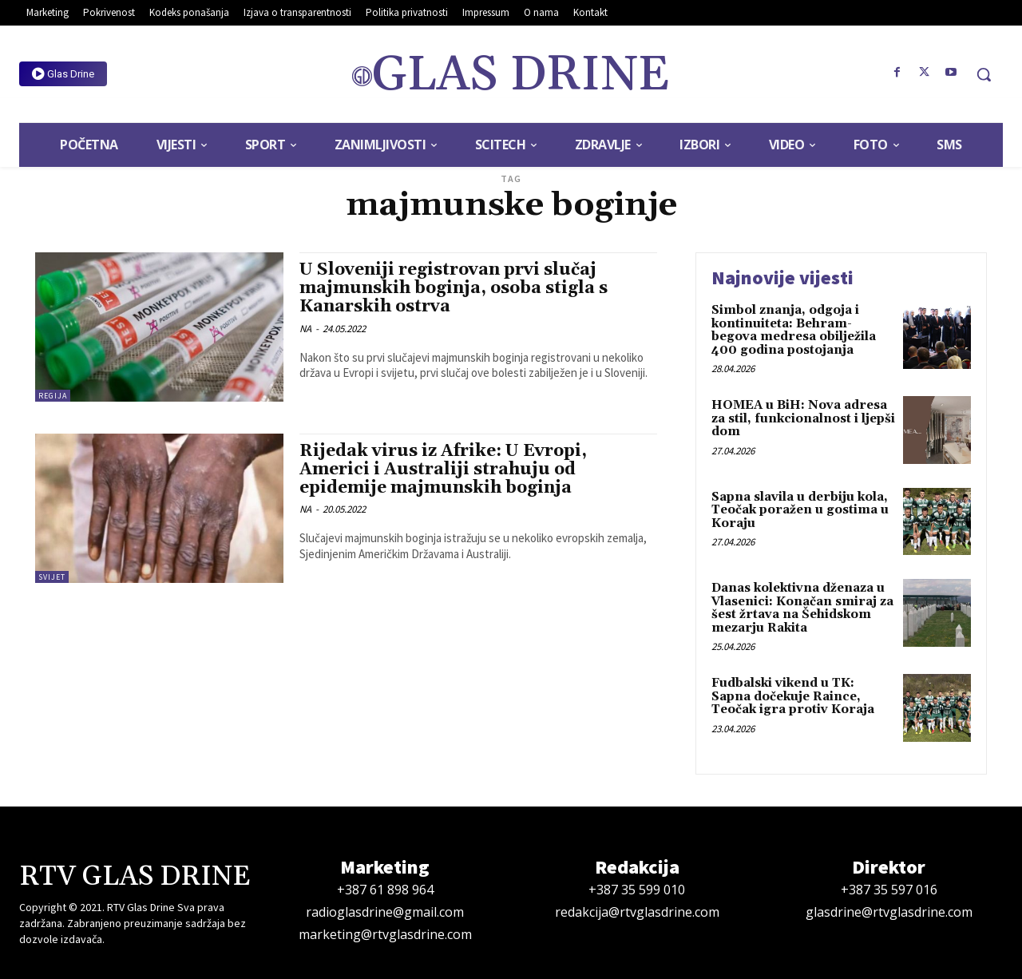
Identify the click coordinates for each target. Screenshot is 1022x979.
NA (305, 328)
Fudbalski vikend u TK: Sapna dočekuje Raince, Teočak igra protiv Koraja (792, 696)
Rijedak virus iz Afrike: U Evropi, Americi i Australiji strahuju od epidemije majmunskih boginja (443, 469)
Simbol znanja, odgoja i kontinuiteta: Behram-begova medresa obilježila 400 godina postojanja (793, 330)
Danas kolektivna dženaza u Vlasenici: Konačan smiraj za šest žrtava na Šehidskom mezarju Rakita (802, 608)
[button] (984, 74)
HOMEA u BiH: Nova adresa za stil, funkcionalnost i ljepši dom (803, 418)
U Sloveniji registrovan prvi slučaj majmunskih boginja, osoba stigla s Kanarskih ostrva (453, 288)
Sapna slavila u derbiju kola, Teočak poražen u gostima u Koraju (800, 510)
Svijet (51, 577)
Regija (52, 395)
